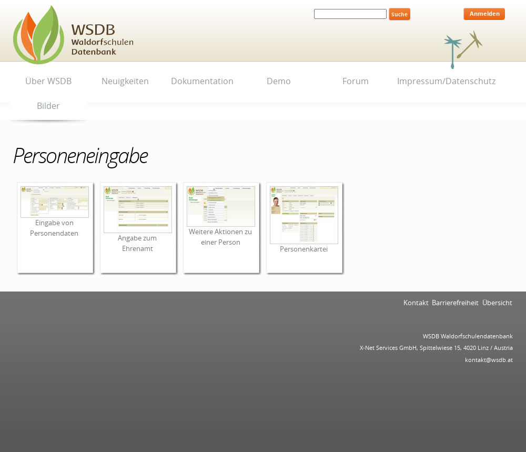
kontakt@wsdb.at (489, 360)
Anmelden (485, 13)
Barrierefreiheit (455, 302)
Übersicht (497, 302)
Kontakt (416, 302)
